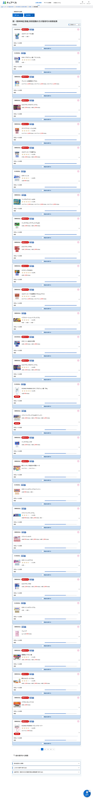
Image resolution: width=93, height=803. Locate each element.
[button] (17, 14)
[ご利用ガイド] (75, 25)
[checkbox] (46, 48)
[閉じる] (89, 791)
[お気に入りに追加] (78, 29)
